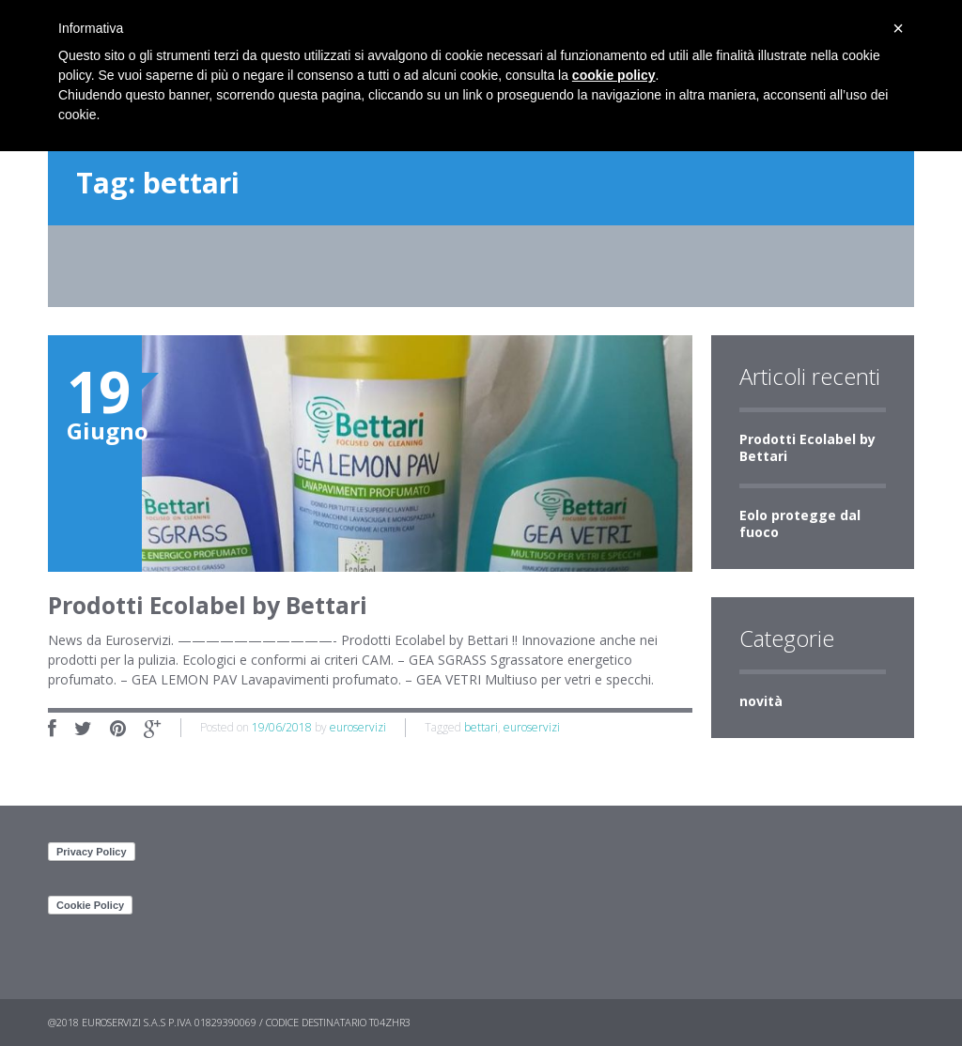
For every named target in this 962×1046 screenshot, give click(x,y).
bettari (481, 727)
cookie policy (614, 75)
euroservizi (358, 727)
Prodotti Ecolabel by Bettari (807, 447)
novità (761, 701)
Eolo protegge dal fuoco (800, 523)
